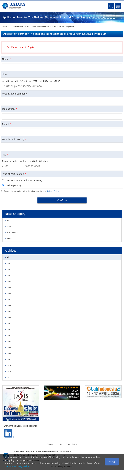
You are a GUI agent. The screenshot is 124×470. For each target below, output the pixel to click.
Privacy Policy (53, 191)
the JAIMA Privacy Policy (17, 466)
